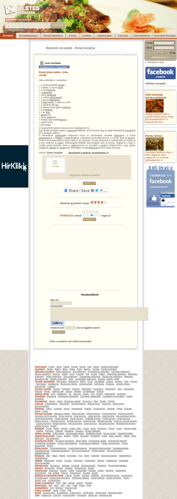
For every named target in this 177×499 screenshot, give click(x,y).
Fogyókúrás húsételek (45, 443)
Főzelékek (40, 396)
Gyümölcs (71, 455)
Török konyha (108, 418)
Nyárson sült (71, 488)
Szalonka (121, 394)
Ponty (56, 428)
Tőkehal (59, 431)
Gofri (71, 379)
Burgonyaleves (42, 406)
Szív (68, 485)
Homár (71, 483)
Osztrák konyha (57, 421)
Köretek (39, 468)
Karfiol (101, 470)
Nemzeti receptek (59, 48)
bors (48, 124)
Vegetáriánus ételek (45, 436)
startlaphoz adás (154, 62)
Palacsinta (73, 381)
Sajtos (49, 409)
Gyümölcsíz (126, 475)
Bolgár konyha (60, 423)
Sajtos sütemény (54, 376)
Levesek (39, 404)
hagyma (51, 90)
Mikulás (77, 391)
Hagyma (109, 470)
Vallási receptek (43, 433)
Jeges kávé (100, 493)
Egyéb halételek (92, 431)
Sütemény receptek (44, 371)
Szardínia (69, 431)
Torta (72, 374)
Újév (119, 389)
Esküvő (100, 391)
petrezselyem (55, 97)
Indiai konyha (94, 416)
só (57, 107)
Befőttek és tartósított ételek (49, 475)
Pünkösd (66, 389)
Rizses (60, 468)
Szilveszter (110, 389)
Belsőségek (41, 485)
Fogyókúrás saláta (97, 441)
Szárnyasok (41, 366)
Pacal (81, 485)
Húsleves (106, 404)
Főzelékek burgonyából (113, 396)
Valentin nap (58, 391)
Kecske (95, 369)
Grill (51, 488)
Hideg (55, 455)
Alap (48, 455)
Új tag (172, 53)
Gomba (86, 473)
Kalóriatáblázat (141, 35)
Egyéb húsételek (109, 369)
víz (130, 145)
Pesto (63, 490)
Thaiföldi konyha (93, 418)
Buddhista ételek (94, 433)
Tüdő (74, 485)
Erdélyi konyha (42, 426)
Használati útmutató (165, 35)
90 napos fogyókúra (64, 441)
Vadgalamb (110, 394)
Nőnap (47, 391)
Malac (72, 369)
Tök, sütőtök (53, 473)
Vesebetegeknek (121, 448)
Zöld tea (57, 495)
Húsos (52, 401)
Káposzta (53, 470)
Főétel (75, 436)
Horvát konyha (75, 423)
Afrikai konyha (61, 418)
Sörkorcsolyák (85, 384)
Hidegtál (65, 465)
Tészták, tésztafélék (45, 381)
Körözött (75, 465)
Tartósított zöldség (80, 478)
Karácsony (98, 389)
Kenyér (134, 381)
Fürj (92, 394)
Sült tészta (99, 384)
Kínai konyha (85, 48)
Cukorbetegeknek (58, 448)
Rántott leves (94, 404)
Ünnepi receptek (43, 389)
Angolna (79, 431)
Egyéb (86, 394)
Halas (59, 401)
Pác (80, 455)
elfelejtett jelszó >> (160, 57)
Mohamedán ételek (75, 433)
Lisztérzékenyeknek (77, 448)
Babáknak (51, 396)
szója (43, 115)
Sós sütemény (79, 371)
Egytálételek (41, 401)
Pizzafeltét (99, 381)
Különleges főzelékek (68, 396)
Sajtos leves (118, 404)
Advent (68, 391)
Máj (50, 485)
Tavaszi (100, 460)
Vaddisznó (62, 394)
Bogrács (59, 488)
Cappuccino (75, 493)
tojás (44, 102)
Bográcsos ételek (72, 401)
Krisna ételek (110, 433)
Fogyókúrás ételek (44, 441)
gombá (52, 148)
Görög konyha (93, 413)
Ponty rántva (154, 135)
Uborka (63, 470)
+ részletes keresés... (15, 29)
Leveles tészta (123, 384)
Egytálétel (95, 436)
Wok (96, 401)
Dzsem (76, 475)
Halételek (39, 428)
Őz (70, 394)
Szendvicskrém (88, 465)
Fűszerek (123, 35)
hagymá (129, 130)
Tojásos (88, 409)
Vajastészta (53, 384)
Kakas (66, 366)
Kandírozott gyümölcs (59, 478)
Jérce (59, 366)
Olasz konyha (78, 413)
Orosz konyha (65, 416)
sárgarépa (47, 92)
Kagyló (79, 483)
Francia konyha (109, 413)
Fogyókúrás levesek (117, 441)
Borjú (79, 369)
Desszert (84, 436)
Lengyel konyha (43, 423)
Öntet (86, 455)
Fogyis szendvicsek (110, 443)
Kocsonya (87, 401)
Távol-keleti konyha (44, 418)
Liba (89, 366)
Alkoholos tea (105, 495)
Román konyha (74, 421)
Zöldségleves (51, 404)
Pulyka (74, 366)
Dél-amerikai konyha (125, 416)
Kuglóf (94, 374)
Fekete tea (46, 495)
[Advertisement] (14, 92)
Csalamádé (81, 470)
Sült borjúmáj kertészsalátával (156, 96)
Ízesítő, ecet (40, 480)
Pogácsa (110, 384)
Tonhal (111, 428)
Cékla (71, 470)
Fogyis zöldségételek (67, 443)
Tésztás (68, 460)
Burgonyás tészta (69, 384)
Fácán (96, 366)
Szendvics (55, 465)
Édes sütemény (63, 371)
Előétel (67, 436)
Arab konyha (108, 416)
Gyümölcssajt (41, 478)
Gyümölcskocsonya (110, 475)
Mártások (39, 455)
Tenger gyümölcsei (44, 483)
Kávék (38, 493)
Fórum (72, 35)
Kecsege (49, 431)
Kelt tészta (41, 384)
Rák (64, 483)
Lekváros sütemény (120, 371)
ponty (60, 87)
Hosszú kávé (49, 493)
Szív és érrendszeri (81, 451)
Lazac (119, 428)
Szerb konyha (90, 423)
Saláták (39, 431)
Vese (56, 485)
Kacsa (82, 366)
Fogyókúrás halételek (89, 443)
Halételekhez (125, 455)
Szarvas (77, 394)
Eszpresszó (62, 493)
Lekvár (68, 475)
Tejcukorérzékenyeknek (100, 448)
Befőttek (95, 475)
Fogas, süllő (75, 428)
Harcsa (64, 428)
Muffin (65, 374)
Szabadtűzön (41, 488)
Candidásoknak (42, 451)
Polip (58, 483)
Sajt (69, 490)
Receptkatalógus (28, 35)
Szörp (126, 478)
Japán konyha (76, 418)
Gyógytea (81, 495)
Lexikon (86, 35)
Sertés (50, 369)
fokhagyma (55, 100)
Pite (87, 374)
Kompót (85, 475)
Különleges (90, 460)
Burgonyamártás (109, 455)
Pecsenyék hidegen (117, 465)
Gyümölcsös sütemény (98, 371)
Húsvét (56, 389)
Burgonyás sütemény (112, 376)
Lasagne (51, 386)
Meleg (62, 455)
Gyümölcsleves (78, 404)
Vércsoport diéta (114, 451)
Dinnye (64, 473)
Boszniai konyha (106, 423)
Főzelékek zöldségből (90, 396)
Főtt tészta (61, 381)
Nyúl (53, 394)
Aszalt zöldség (97, 478)
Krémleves (64, 404)
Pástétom (101, 465)
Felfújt (119, 409)
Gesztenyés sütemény (90, 376)
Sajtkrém (95, 455)
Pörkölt (111, 401)
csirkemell (51, 95)
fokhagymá (44, 138)
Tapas (55, 490)
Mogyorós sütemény (116, 374)
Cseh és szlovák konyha (125, 421)
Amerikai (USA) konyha (46, 416)
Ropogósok (77, 409)
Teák (37, 495)
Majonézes (49, 460)
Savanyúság (41, 470)
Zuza (88, 485)
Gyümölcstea (69, 495)
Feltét (104, 436)
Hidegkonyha (41, 465)
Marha (58, 369)
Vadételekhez (41, 458)
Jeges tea (92, 495)
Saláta (127, 436)
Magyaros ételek (62, 413)
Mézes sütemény (43, 374)
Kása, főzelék (115, 436)
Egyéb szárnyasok (109, 366)
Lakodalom (129, 389)
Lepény (109, 381)
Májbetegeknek (42, 453)
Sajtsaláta (123, 460)
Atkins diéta (81, 441)
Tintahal (88, 483)
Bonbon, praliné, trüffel (108, 379)
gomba (61, 85)
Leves (49, 428)
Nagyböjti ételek (125, 433)
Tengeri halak (130, 428)
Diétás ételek (41, 448)
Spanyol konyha (125, 413)
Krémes (56, 374)
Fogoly (99, 394)
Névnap (38, 391)
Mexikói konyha (104, 421)
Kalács (102, 374)
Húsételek (40, 369)
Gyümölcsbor (54, 480)
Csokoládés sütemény (85, 379)
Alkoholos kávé (115, 493)
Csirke (51, 366)
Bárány (87, 369)
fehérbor (49, 110)
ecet (48, 112)
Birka (65, 369)
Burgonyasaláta (42, 463)
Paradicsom (75, 473)
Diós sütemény (71, 376)
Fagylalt (80, 374)
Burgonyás (50, 468)
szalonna (66, 107)
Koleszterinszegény (60, 451)
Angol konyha (123, 418)
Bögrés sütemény (58, 379)
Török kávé (88, 493)
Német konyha (41, 421)
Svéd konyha (89, 421)
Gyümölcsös (99, 409)
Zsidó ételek (58, 433)
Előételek (39, 409)
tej (59, 138)
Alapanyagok (104, 35)
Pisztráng (102, 428)
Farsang (76, 389)
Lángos (118, 381)
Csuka (86, 428)
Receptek (8, 35)
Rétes (82, 381)
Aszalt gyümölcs (114, 478)
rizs (57, 105)
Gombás (58, 409)
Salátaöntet (111, 460)
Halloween (87, 389)
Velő (62, 485)
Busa (93, 428)
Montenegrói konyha (125, 423)
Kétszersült (40, 386)
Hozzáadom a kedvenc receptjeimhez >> (88, 153)
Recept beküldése (53, 35)
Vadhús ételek (42, 394)
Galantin (111, 409)
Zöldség (69, 468)
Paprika (92, 470)
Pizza (90, 381)
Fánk (126, 381)
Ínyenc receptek (43, 490)
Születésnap (89, 391)
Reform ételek (98, 451)
